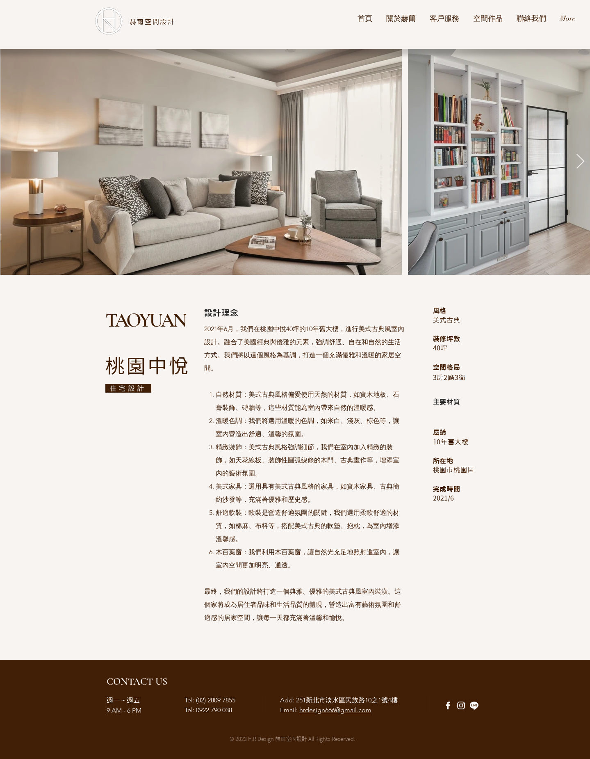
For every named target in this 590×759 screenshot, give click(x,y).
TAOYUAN (145, 320)
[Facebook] (448, 705)
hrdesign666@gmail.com (335, 710)
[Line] (474, 705)
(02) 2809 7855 (214, 700)
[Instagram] (461, 705)
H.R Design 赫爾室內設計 (277, 739)
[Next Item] (580, 162)
